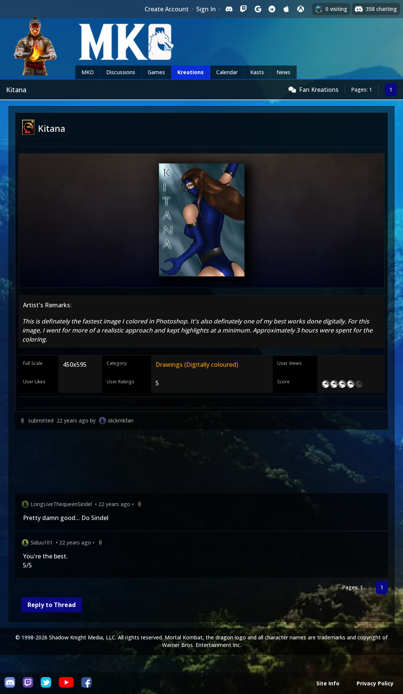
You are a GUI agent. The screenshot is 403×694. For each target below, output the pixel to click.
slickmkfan (120, 420)
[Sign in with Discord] (229, 9)
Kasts (257, 72)
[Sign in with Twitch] (243, 9)
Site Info (327, 683)
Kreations (190, 72)
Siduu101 (42, 542)
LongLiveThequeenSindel (61, 504)
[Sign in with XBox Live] (300, 9)
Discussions (120, 72)
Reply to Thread (51, 605)
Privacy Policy (375, 683)
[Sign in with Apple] (286, 9)
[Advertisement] (201, 463)
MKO (87, 72)
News (283, 72)
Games (156, 72)
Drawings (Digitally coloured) (197, 364)
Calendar (227, 72)
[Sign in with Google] (257, 9)
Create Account (167, 9)
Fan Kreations (319, 89)
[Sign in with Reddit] (272, 9)
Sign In (206, 9)
